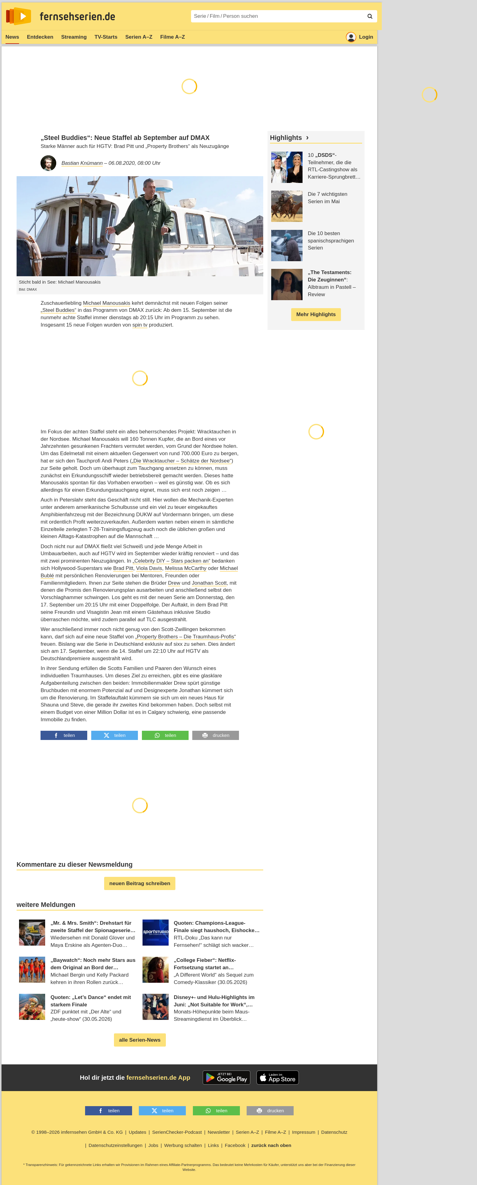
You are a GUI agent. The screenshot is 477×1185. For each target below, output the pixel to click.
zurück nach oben (271, 1145)
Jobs (153, 1145)
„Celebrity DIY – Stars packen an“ (171, 561)
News (12, 37)
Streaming (74, 37)
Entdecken (40, 37)
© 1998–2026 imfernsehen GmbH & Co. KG (77, 1132)
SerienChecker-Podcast (177, 1132)
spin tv (139, 325)
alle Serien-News (140, 1040)
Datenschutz (334, 1132)
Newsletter (219, 1132)
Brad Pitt (123, 568)
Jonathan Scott (209, 583)
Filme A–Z (172, 37)
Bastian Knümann (82, 163)
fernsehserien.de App (158, 1077)
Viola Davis (149, 568)
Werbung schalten (183, 1145)
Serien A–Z (138, 37)
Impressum (303, 1132)
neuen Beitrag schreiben (139, 883)
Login (359, 37)
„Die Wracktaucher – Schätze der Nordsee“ (182, 461)
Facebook (235, 1145)
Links (213, 1145)
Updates (137, 1132)
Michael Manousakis (106, 303)
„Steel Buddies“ (58, 310)
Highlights (286, 137)
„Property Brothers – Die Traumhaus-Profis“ (185, 637)
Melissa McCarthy (185, 568)
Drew (174, 583)
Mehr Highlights (316, 314)
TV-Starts (106, 37)
